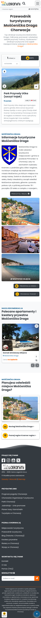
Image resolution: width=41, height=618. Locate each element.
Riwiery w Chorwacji (10, 543)
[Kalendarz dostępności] (36, 360)
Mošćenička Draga (27, 45)
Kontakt (5, 561)
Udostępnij (34, 9)
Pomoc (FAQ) (7, 568)
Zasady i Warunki (9, 479)
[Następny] (37, 365)
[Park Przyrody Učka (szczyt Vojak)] (20, 79)
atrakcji (11, 58)
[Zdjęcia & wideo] (36, 86)
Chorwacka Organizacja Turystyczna (18, 498)
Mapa (30, 58)
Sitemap (21, 479)
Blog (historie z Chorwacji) (13, 535)
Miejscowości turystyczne (13, 528)
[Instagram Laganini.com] (8, 460)
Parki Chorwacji (8, 501)
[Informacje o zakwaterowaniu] (36, 356)
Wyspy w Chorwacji (10, 547)
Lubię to (30, 100)
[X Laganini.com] (18, 460)
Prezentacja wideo (26, 286)
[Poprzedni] (33, 365)
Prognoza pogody (26, 294)
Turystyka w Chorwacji (11, 513)
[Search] (24, 3)
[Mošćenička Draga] (20, 211)
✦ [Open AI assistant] (37, 613)
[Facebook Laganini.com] (3, 460)
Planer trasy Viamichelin (12, 509)
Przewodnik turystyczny (12, 532)
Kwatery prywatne (9, 539)
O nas (4, 565)
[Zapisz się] (36, 578)
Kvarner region (7, 9)
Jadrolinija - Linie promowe (13, 505)
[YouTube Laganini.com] (13, 460)
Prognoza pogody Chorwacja (14, 494)
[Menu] (37, 3)
